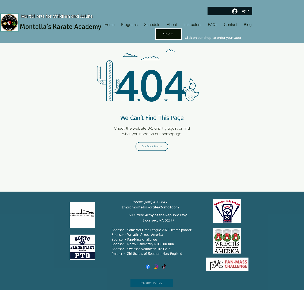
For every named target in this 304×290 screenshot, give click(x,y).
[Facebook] (148, 266)
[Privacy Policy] (151, 283)
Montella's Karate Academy (60, 26)
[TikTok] (164, 266)
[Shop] (168, 34)
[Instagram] (156, 266)
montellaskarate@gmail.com (155, 207)
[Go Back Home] (152, 146)
